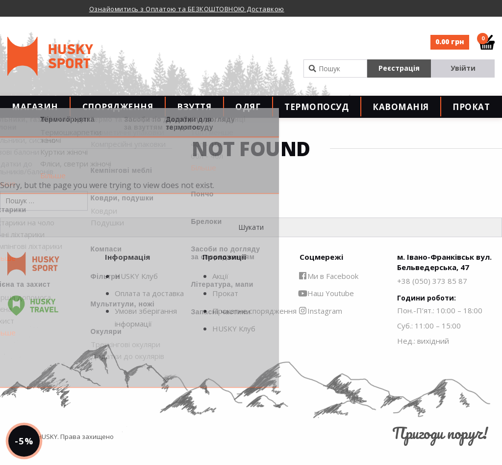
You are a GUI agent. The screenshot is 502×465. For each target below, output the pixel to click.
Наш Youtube (327, 307)
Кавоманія (401, 113)
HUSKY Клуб (136, 290)
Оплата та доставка (149, 307)
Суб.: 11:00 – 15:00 (429, 340)
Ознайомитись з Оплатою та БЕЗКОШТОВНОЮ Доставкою (186, 8)
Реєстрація (399, 68)
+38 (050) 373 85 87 (432, 295)
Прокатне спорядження (254, 324)
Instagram (321, 324)
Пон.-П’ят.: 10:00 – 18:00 (439, 324)
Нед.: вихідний (423, 355)
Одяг (247, 113)
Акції (220, 290)
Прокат (471, 113)
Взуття (194, 113)
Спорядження (117, 113)
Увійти (463, 68)
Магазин (35, 113)
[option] (188, 8)
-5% (31, 433)
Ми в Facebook (329, 290)
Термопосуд (316, 113)
